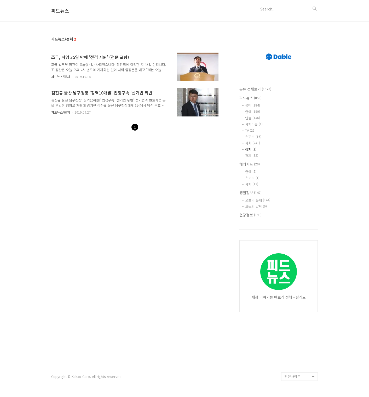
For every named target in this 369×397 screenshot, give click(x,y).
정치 (250, 149)
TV (250, 130)
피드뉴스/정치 (60, 76)
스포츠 (253, 136)
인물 (252, 117)
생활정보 (250, 192)
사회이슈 (254, 124)
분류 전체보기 (255, 89)
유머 (252, 105)
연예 (252, 111)
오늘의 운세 (257, 200)
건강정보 (250, 214)
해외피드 (249, 164)
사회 (252, 143)
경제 (251, 155)
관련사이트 (292, 376)
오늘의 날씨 (256, 206)
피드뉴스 (60, 11)
